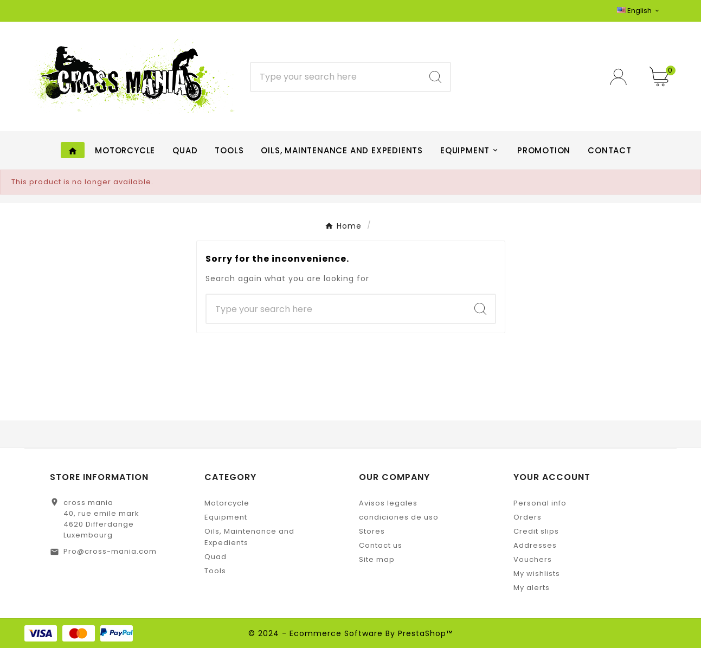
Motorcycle (226, 503)
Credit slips (536, 531)
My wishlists (536, 573)
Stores (372, 531)
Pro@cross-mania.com (110, 551)
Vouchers (532, 559)
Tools (215, 571)
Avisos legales (388, 503)
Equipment (225, 517)
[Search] (336, 77)
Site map (377, 559)
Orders (527, 517)
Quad (215, 557)
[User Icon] (621, 76)
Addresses (535, 545)
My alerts (531, 587)
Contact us (380, 545)
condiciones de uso (399, 517)
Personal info (540, 503)
